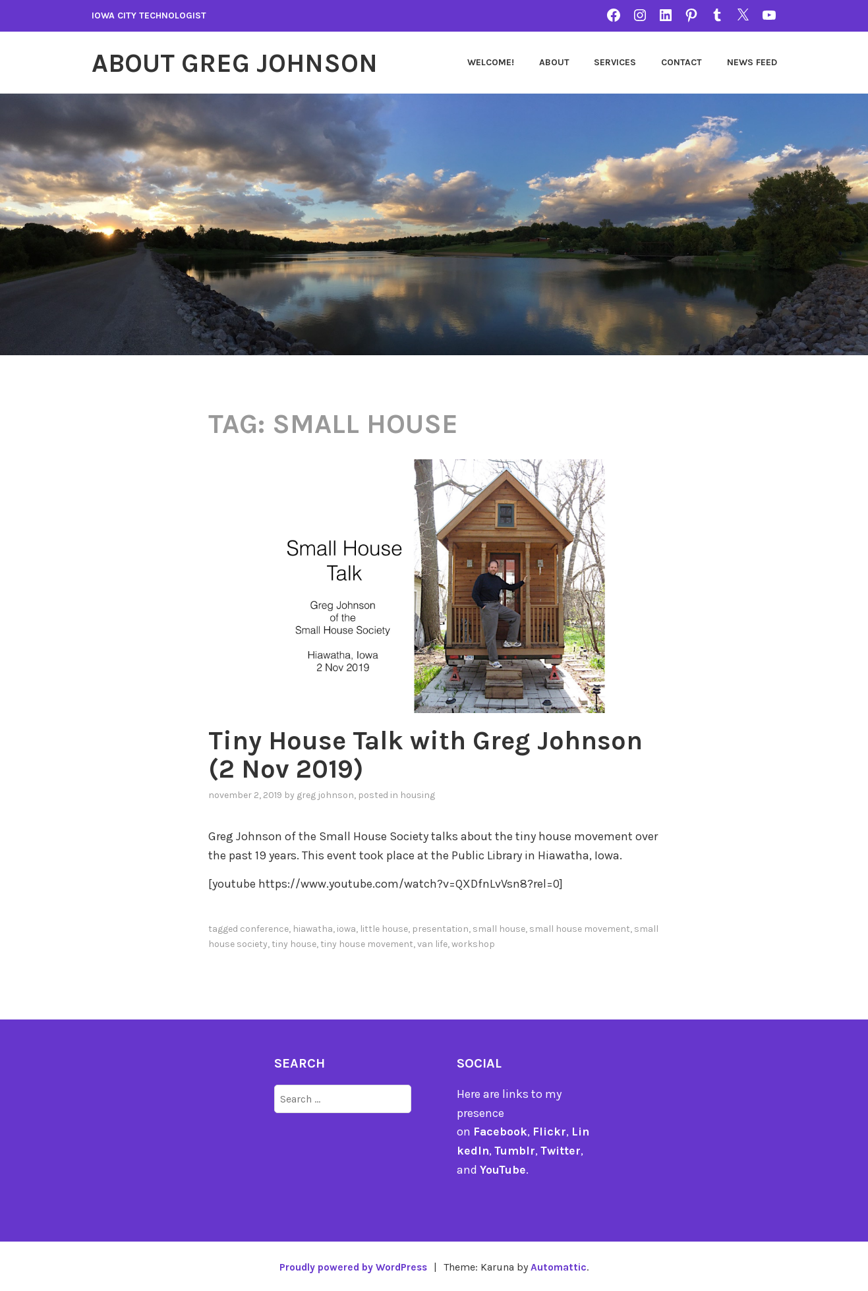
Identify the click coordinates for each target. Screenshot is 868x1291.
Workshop (473, 942)
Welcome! (490, 62)
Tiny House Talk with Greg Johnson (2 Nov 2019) (377, 754)
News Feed (752, 62)
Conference (264, 927)
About (554, 62)
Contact (681, 62)
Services (615, 62)
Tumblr (515, 1149)
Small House (499, 927)
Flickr (550, 1130)
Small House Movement (579, 927)
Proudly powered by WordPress (352, 1265)
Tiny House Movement (366, 942)
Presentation (440, 927)
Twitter (562, 1149)
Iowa (346, 927)
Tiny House (294, 942)
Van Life (432, 942)
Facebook (500, 1130)
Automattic (562, 1265)
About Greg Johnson (241, 62)
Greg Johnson (325, 793)
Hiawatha (313, 927)
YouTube (503, 1168)
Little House (384, 927)
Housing (417, 793)
